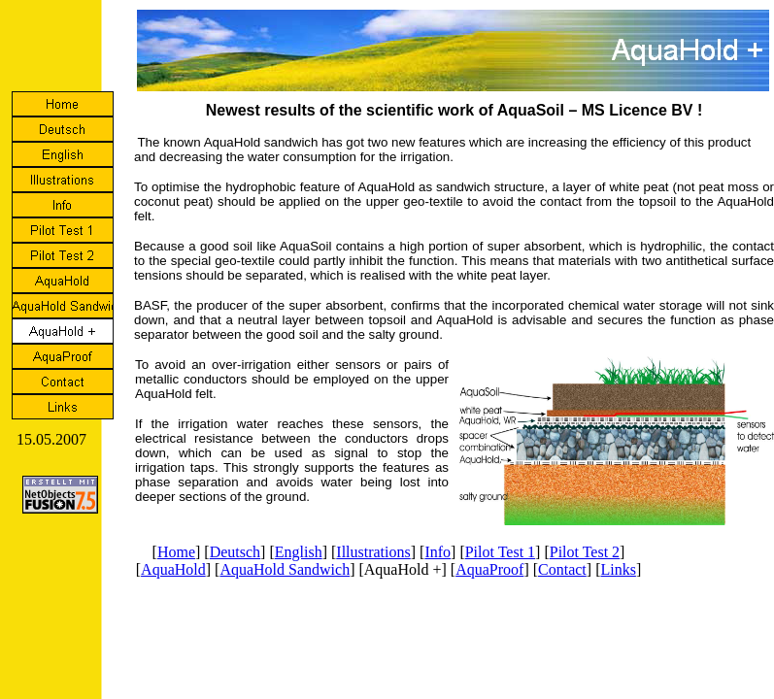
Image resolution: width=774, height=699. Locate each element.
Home (176, 552)
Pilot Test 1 (500, 552)
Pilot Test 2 (585, 552)
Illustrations (373, 552)
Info (437, 552)
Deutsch (235, 552)
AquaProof (489, 569)
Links (617, 569)
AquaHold (173, 569)
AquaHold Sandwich (284, 569)
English (298, 552)
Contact (562, 569)
